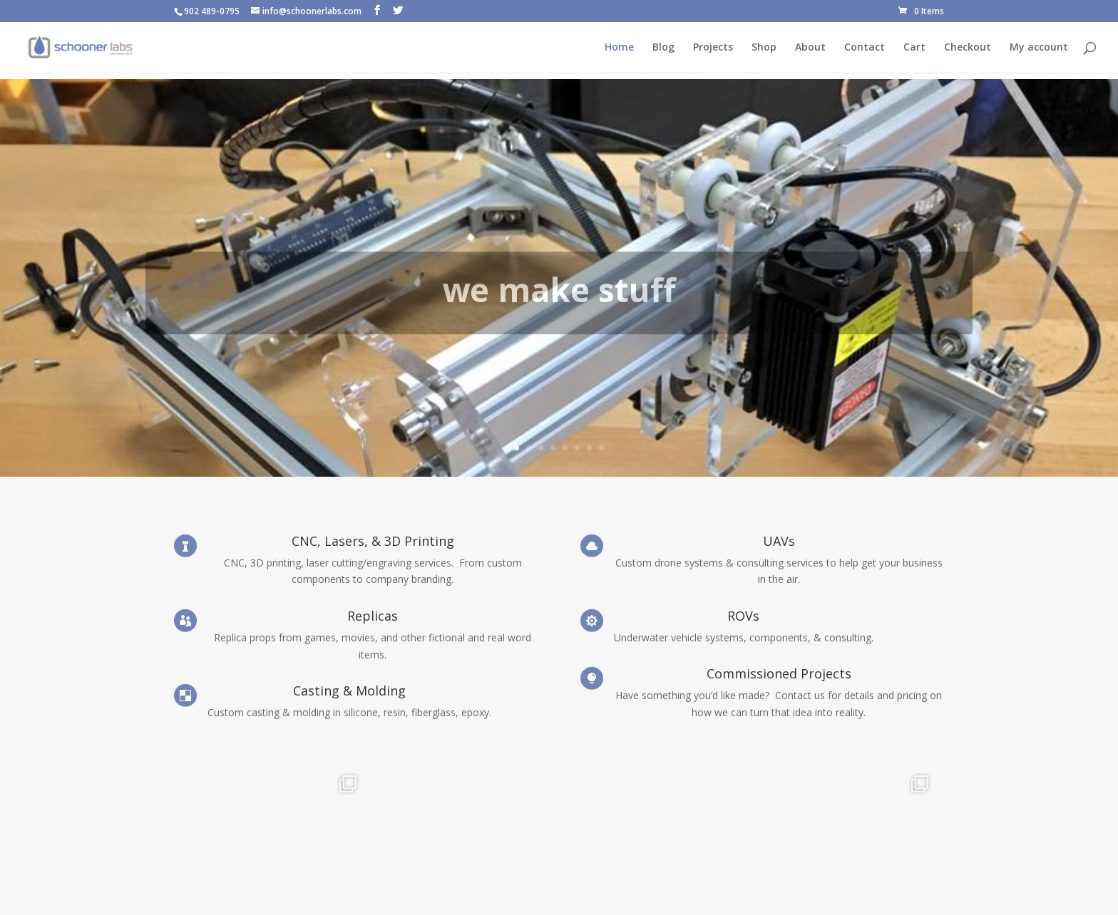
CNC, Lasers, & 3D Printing (373, 540)
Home (619, 47)
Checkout (967, 47)
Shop (764, 47)
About (810, 47)
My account (1039, 47)
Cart (914, 47)
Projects (713, 47)
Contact (864, 47)
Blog (663, 47)
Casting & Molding (349, 690)
